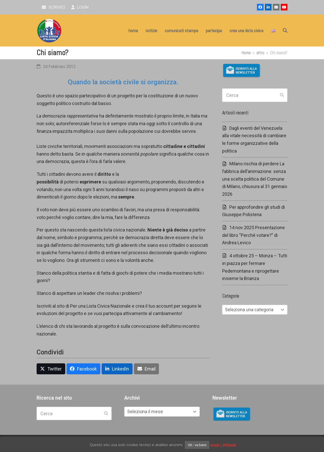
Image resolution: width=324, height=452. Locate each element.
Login (80, 7)
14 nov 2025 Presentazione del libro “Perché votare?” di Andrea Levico (253, 235)
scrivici (53, 7)
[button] (285, 30)
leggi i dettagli (223, 445)
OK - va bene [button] (197, 445)
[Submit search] (282, 95)
